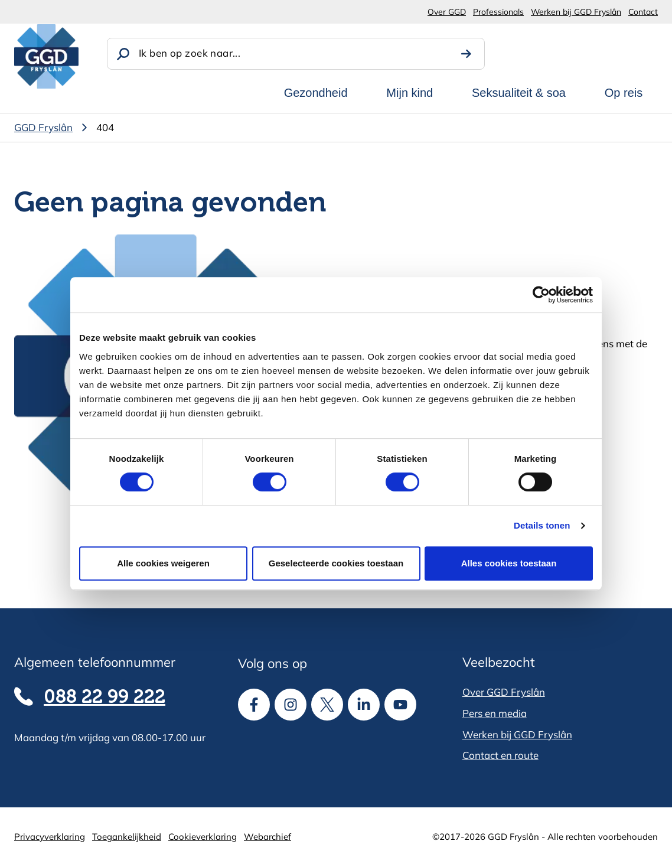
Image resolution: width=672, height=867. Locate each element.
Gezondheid (316, 92)
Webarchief (267, 836)
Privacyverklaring (49, 836)
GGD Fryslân (43, 127)
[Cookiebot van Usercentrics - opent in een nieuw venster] (541, 295)
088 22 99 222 (104, 698)
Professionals (498, 11)
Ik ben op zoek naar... (189, 53)
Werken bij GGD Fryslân (576, 11)
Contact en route (500, 755)
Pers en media (494, 713)
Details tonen (542, 525)
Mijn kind (409, 92)
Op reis (623, 92)
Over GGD (447, 11)
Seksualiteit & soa (519, 92)
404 (105, 127)
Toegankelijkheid (126, 836)
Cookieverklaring (202, 836)
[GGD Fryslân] (46, 56)
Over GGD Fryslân (503, 692)
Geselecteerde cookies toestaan (336, 563)
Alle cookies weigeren (163, 563)
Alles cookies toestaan (509, 563)
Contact (643, 11)
